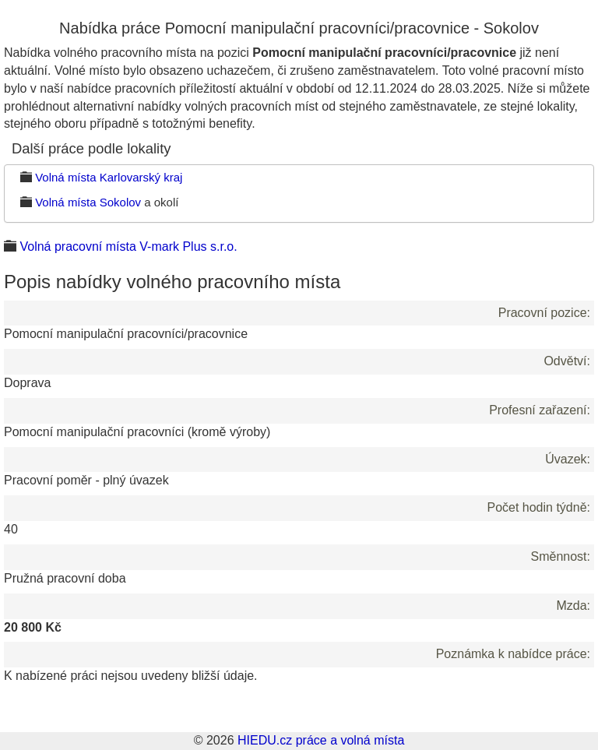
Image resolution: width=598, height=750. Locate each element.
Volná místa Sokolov (88, 202)
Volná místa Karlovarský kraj (108, 177)
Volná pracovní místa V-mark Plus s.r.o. (128, 246)
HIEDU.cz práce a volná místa (320, 740)
